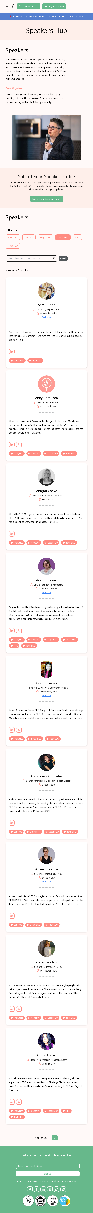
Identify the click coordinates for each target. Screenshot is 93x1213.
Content (29, 237)
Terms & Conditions (49, 1181)
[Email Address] (48, 1166)
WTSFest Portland (58, 16)
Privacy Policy (69, 1181)
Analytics (13, 237)
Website (46, 317)
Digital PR (45, 237)
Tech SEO (13, 245)
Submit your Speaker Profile (46, 198)
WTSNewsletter (28, 6)
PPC (77, 237)
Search (63, 258)
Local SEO (63, 237)
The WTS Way (30, 1181)
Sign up (47, 1173)
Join (19, 1181)
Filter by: (12, 230)
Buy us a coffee (54, 6)
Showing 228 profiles (18, 270)
